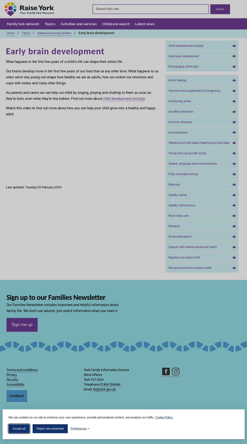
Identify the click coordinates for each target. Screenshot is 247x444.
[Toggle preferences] (80, 428)
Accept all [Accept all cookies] (19, 428)
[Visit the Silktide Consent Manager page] (236, 428)
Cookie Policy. (164, 417)
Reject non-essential (50, 428)
